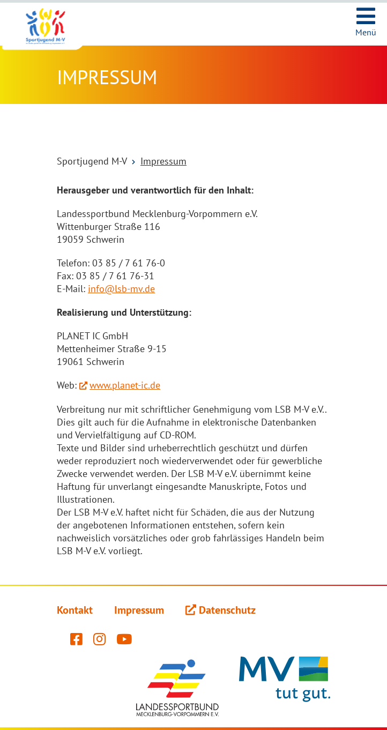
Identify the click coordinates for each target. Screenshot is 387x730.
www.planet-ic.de (125, 385)
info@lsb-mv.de (121, 288)
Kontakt (75, 610)
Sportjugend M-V (92, 161)
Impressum (163, 161)
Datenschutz (227, 610)
